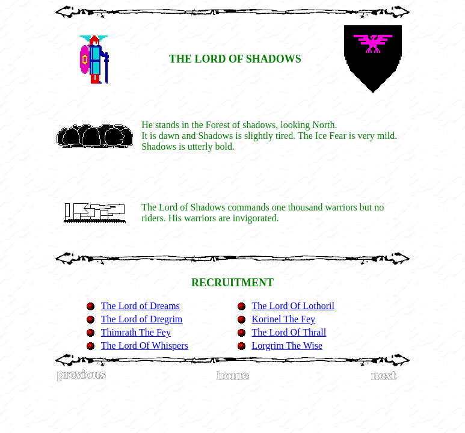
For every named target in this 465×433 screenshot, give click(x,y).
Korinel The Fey (283, 319)
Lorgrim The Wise (287, 345)
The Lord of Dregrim (142, 319)
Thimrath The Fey (136, 332)
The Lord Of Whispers (144, 345)
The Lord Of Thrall (289, 332)
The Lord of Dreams (140, 306)
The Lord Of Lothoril (293, 306)
